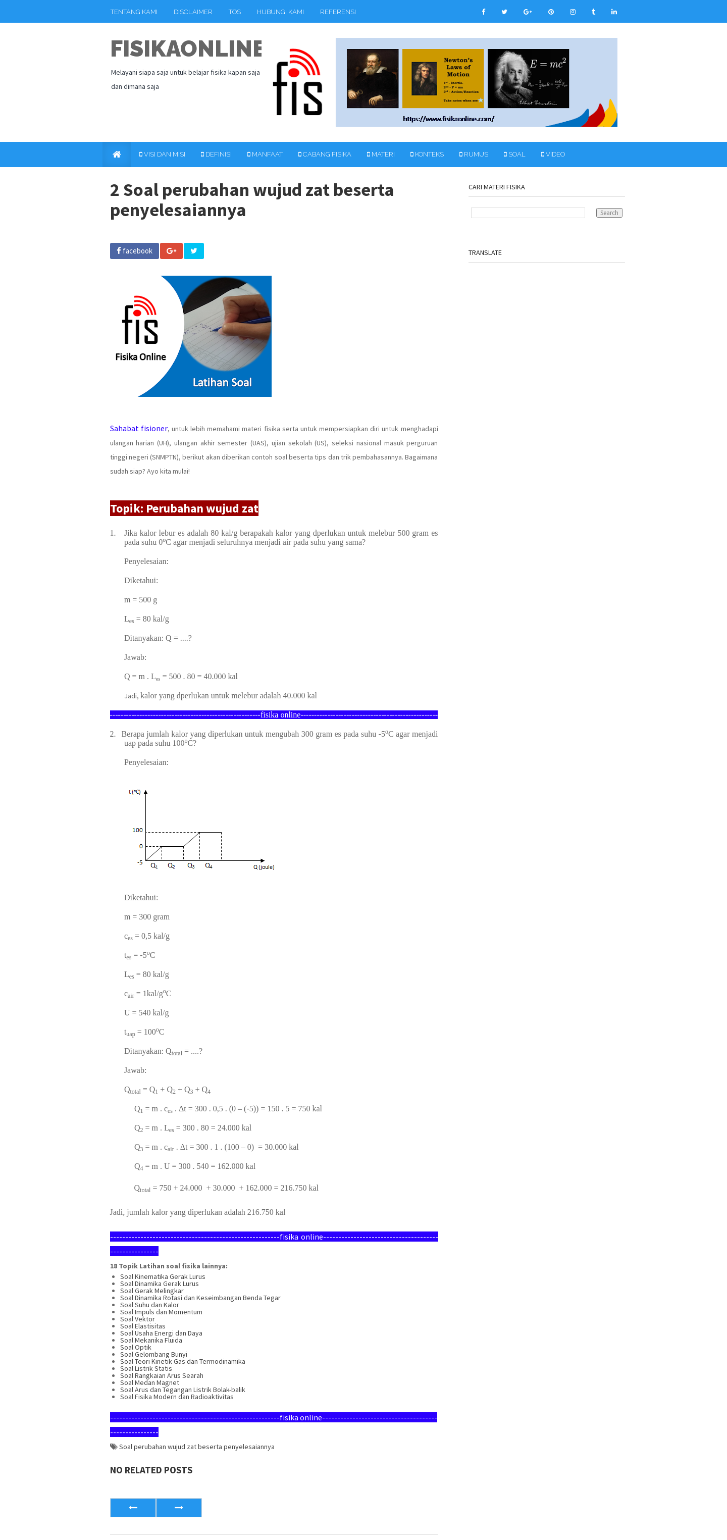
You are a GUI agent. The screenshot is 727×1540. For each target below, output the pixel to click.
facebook (134, 250)
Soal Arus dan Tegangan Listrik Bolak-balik (182, 1389)
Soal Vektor (137, 1318)
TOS (235, 12)
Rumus (473, 154)
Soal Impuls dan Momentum (161, 1311)
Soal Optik (135, 1347)
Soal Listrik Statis (146, 1368)
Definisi (216, 154)
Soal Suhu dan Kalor (149, 1304)
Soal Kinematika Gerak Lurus (162, 1276)
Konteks (427, 154)
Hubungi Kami (280, 12)
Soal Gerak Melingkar (152, 1290)
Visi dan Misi (162, 154)
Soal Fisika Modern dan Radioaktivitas (177, 1396)
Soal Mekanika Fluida (151, 1340)
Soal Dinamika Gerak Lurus (159, 1283)
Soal (515, 154)
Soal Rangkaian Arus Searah (161, 1375)
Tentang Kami (134, 12)
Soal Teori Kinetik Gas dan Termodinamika (182, 1361)
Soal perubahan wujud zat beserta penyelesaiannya (197, 1446)
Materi (381, 154)
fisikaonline (188, 49)
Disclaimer (193, 12)
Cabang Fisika (324, 154)
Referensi (338, 12)
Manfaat (265, 154)
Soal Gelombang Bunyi (153, 1354)
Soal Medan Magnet (149, 1382)
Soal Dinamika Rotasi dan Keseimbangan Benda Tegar (200, 1297)
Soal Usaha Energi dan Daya (161, 1333)
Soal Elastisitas (143, 1325)
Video (553, 154)
